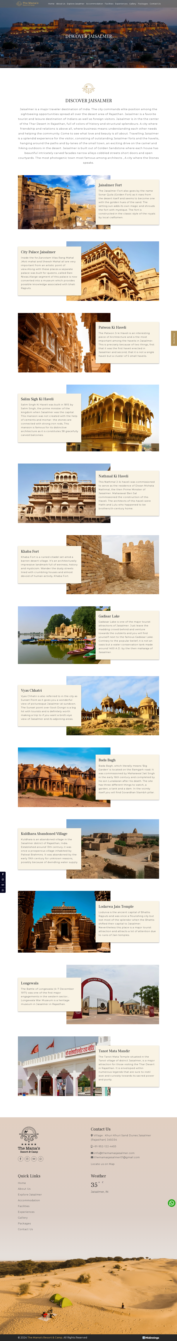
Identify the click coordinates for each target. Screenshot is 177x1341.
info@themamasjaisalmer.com (114, 1153)
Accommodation (94, 3)
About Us (60, 3)
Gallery (132, 3)
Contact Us (155, 3)
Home (51, 3)
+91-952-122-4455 (104, 1146)
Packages (143, 3)
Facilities (109, 3)
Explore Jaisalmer (75, 3)
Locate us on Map (103, 1164)
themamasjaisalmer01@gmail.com (117, 1157)
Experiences (121, 3)
